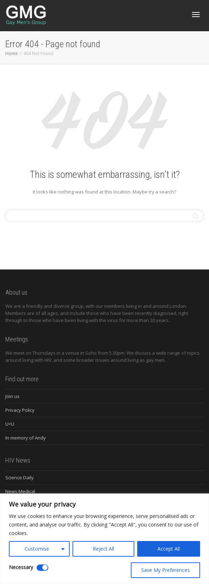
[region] (104, 538)
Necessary (21, 567)
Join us (12, 396)
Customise (37, 548)
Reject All (103, 548)
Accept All (168, 548)
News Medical (20, 491)
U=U (9, 424)
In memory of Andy (25, 438)
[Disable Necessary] (42, 567)
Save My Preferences (165, 570)
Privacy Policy (19, 410)
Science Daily (19, 477)
